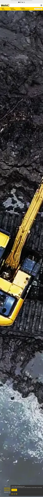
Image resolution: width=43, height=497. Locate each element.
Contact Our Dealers (38, 8)
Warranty (14, 489)
